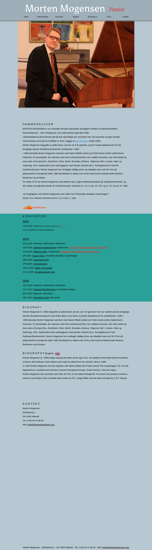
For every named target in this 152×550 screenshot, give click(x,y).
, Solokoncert (53, 251)
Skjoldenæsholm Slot (45, 272)
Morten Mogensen (61, 8)
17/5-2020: (28, 251)
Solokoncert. (62, 247)
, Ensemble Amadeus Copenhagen (60, 256)
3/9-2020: (27, 256)
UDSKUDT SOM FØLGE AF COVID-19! (88, 247)
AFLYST (63, 226)
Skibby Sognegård (43, 268)
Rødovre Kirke (40, 251)
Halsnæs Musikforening (52, 226)
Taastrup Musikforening (44, 289)
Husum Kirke (38, 256)
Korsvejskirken (40, 264)
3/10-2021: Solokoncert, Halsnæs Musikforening (38, 230)
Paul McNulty (81, 141)
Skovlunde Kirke (41, 260)
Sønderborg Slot (41, 297)
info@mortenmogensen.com (41, 424)
